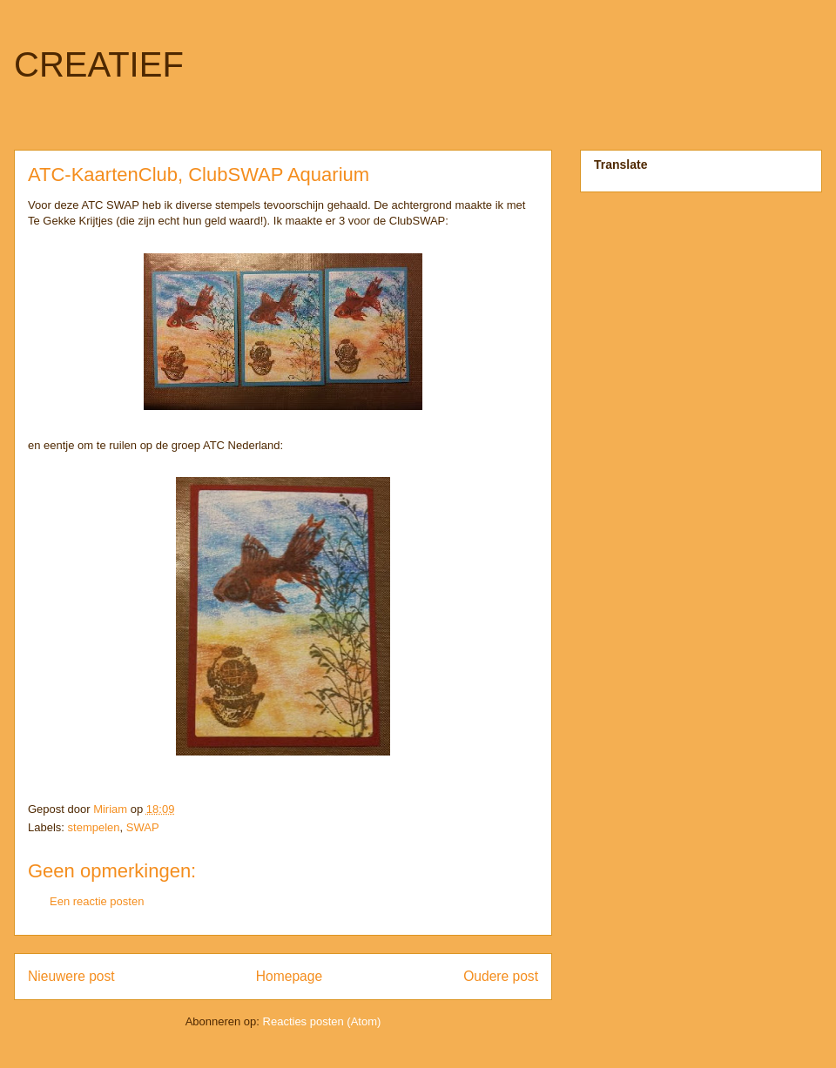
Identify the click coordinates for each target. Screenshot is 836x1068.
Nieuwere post (71, 976)
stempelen (94, 827)
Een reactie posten (97, 901)
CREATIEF (99, 64)
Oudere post (500, 976)
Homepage (289, 976)
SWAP (142, 827)
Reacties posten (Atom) (322, 1021)
